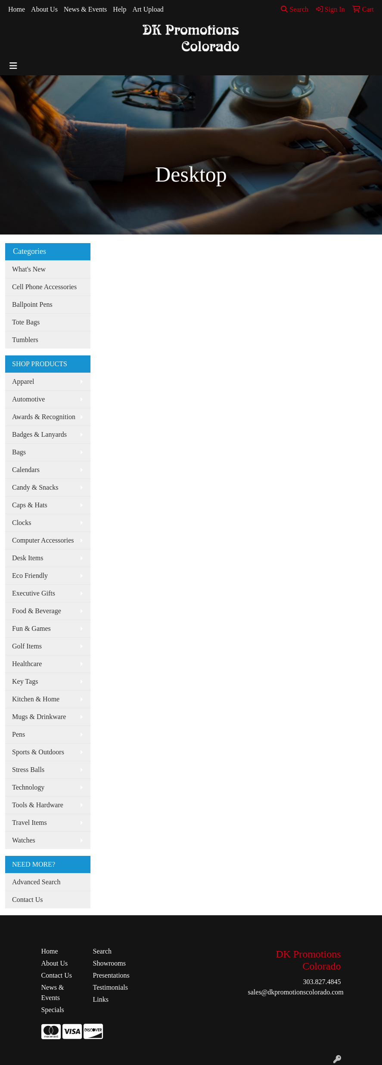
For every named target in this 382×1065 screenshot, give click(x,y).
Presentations (111, 975)
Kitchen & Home (35, 699)
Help (119, 9)
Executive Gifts (33, 593)
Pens (18, 734)
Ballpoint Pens (32, 304)
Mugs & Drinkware (39, 716)
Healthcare (27, 663)
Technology (28, 787)
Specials (52, 1009)
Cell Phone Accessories (44, 286)
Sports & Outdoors (38, 752)
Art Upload (147, 9)
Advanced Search (36, 882)
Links (101, 999)
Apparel (23, 381)
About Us (44, 9)
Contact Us (27, 899)
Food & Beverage (36, 610)
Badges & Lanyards (39, 434)
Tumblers (25, 339)
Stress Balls (28, 769)
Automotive (28, 399)
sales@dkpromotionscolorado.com (296, 992)
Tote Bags (26, 322)
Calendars (26, 469)
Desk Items (27, 558)
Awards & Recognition (43, 416)
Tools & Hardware (37, 805)
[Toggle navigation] (13, 66)
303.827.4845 (322, 981)
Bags (19, 452)
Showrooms (109, 963)
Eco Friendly (30, 575)
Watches (23, 840)
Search (294, 9)
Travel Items (29, 822)
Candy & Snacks (35, 487)
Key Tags (25, 681)
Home (16, 9)
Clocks (21, 522)
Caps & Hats (29, 505)
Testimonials (110, 987)
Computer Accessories (43, 540)
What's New (29, 269)
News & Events (85, 9)
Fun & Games (31, 628)
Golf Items (27, 646)
